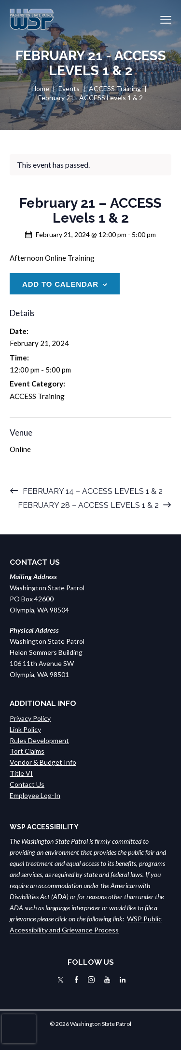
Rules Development (39, 740)
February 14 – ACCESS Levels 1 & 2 (92, 491)
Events (69, 88)
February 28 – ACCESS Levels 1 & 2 (89, 505)
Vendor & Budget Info (43, 762)
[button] (165, 19)
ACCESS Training (115, 88)
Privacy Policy (30, 718)
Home (40, 88)
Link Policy (25, 729)
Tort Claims (27, 751)
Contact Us (27, 784)
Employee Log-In (35, 795)
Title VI (21, 773)
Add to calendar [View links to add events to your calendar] (60, 284)
